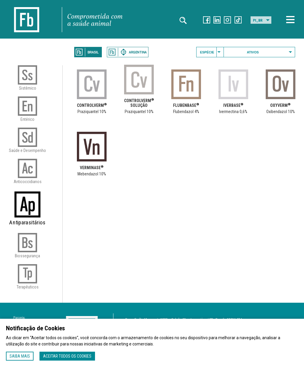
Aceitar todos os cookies (67, 356)
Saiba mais (20, 356)
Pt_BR (257, 20)
